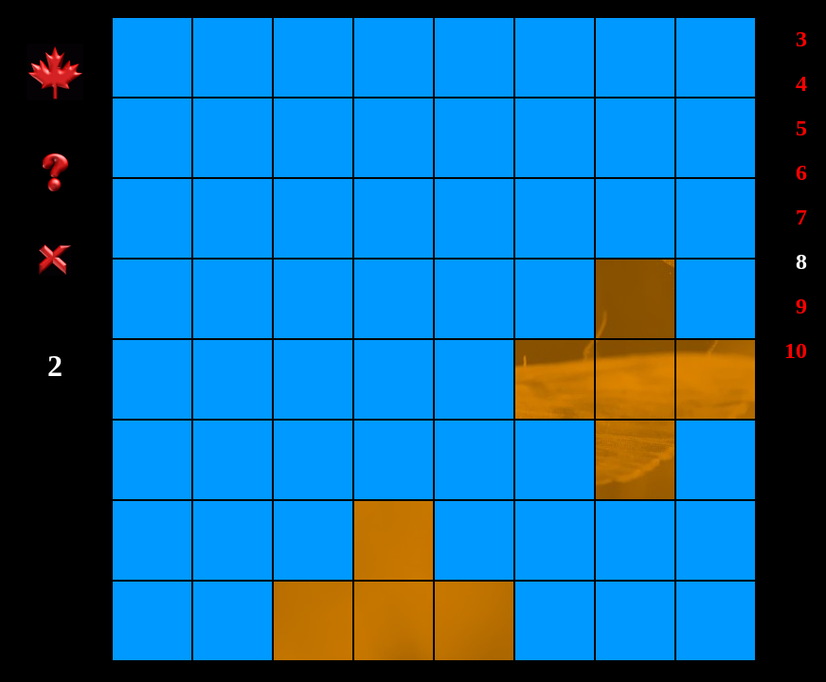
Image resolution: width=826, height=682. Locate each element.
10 (795, 350)
